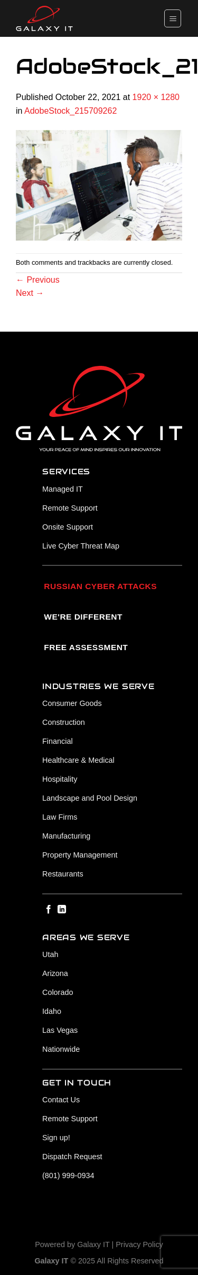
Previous (38, 279)
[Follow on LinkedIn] (62, 909)
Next (30, 292)
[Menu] (172, 18)
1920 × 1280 (156, 97)
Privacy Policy (139, 1244)
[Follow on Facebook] (48, 909)
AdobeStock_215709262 (70, 110)
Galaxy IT (93, 1244)
